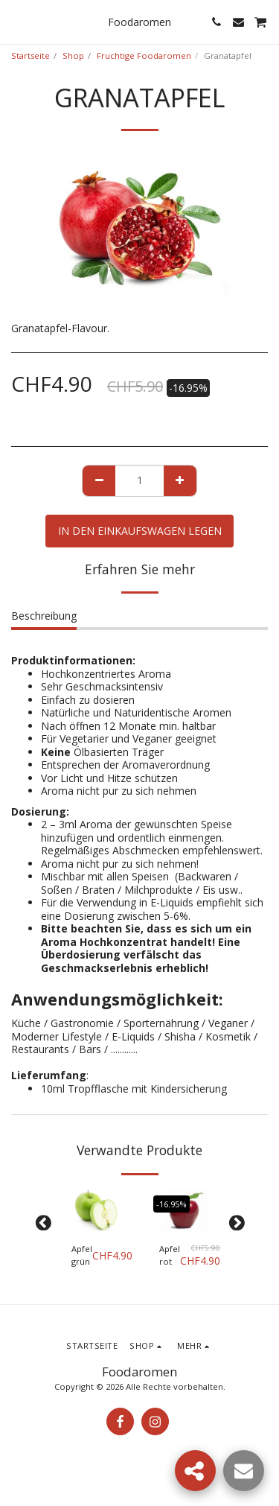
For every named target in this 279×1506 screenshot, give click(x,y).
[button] (16, 21)
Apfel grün (81, 1255)
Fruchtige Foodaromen (144, 55)
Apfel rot (169, 1255)
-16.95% (171, 1204)
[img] (96, 1210)
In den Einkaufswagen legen (140, 531)
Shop (73, 55)
